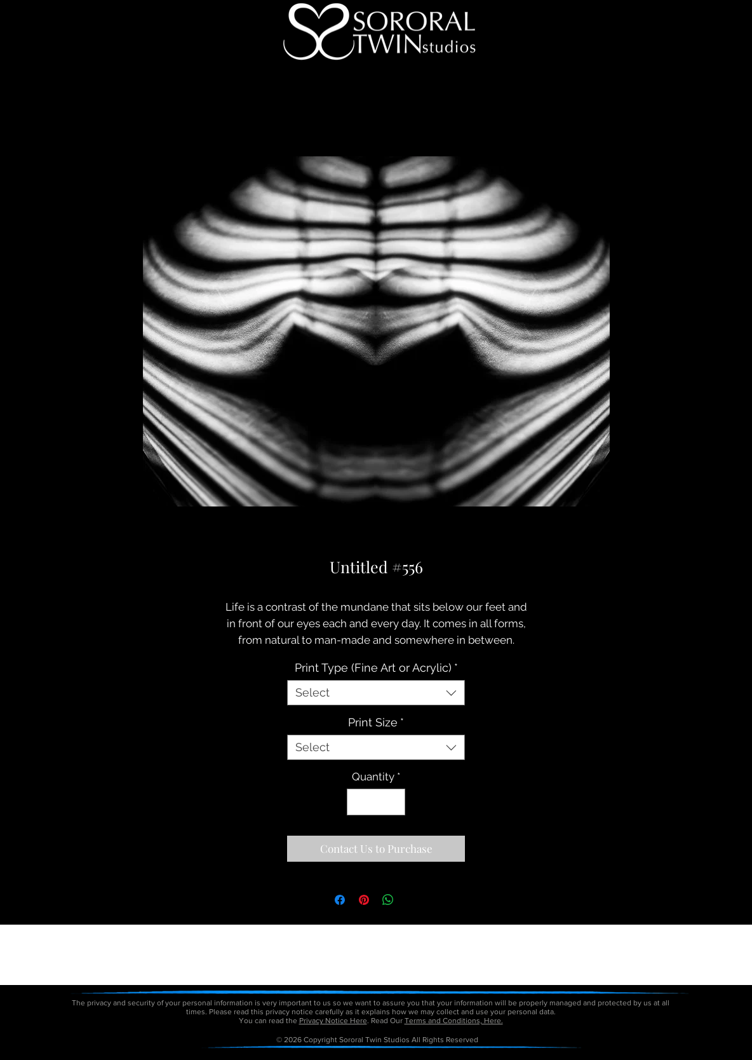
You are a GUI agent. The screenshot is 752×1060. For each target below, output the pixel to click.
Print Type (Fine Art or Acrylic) (376, 667)
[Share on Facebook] (339, 899)
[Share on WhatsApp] (388, 899)
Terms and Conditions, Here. (454, 1020)
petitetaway (419, 1055)
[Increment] (394, 802)
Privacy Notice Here (333, 1020)
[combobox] (376, 692)
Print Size (376, 722)
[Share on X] (412, 899)
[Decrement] (358, 802)
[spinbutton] (376, 802)
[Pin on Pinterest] (364, 899)
